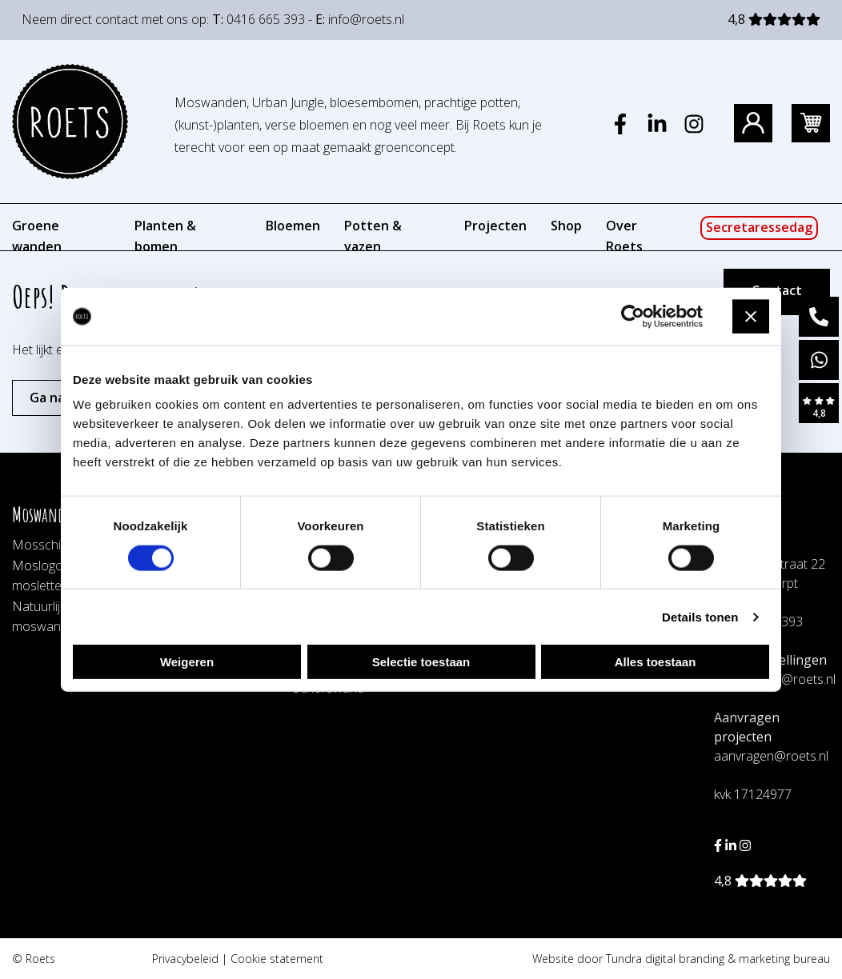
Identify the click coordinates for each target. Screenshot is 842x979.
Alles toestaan (655, 662)
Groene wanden (37, 236)
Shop (566, 225)
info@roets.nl (366, 19)
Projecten (495, 225)
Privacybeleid (185, 958)
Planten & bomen (165, 236)
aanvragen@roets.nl (771, 756)
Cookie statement (277, 958)
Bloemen (293, 225)
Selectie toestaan (421, 662)
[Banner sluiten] (750, 317)
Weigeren (187, 662)
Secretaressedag (759, 227)
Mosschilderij (49, 544)
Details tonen (700, 616)
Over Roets (624, 236)
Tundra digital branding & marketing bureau (718, 958)
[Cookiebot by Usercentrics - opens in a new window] (633, 316)
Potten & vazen (373, 236)
